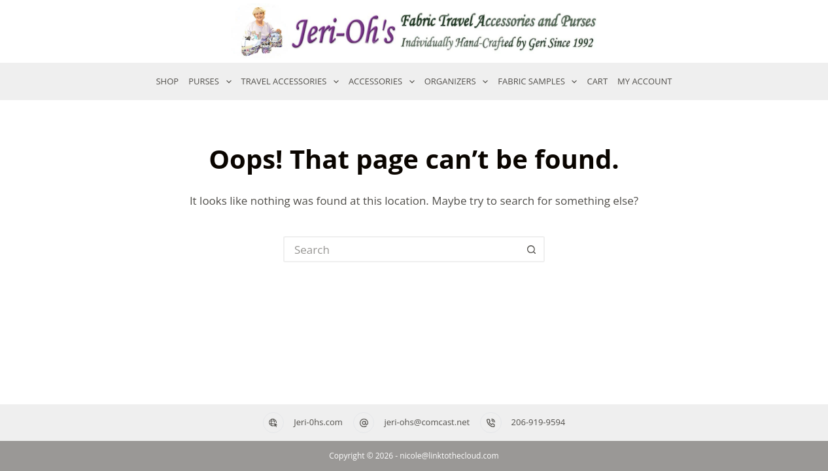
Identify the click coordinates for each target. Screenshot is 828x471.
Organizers (456, 82)
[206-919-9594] (491, 423)
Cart (597, 81)
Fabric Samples (537, 82)
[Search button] (532, 249)
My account (644, 81)
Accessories (382, 82)
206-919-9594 (538, 422)
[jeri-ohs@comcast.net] (364, 423)
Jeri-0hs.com (318, 422)
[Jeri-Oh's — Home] (414, 31)
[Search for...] (401, 249)
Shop (167, 81)
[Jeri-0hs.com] (274, 423)
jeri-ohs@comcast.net (427, 422)
